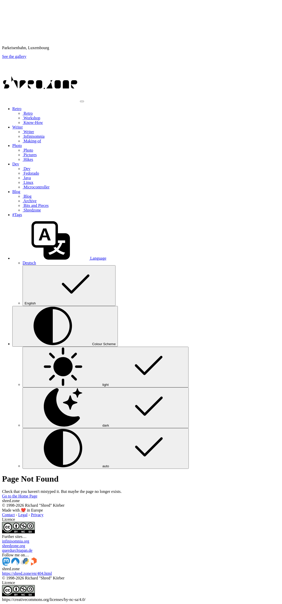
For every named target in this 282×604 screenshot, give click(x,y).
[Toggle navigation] (82, 101)
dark (106, 407)
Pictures (30, 155)
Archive (30, 201)
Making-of (32, 141)
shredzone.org (13, 546)
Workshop (31, 118)
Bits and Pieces (36, 205)
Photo (28, 150)
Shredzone (32, 210)
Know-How (33, 122)
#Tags (17, 215)
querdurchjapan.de (17, 550)
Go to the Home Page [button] (19, 496)
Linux (28, 182)
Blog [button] (16, 191)
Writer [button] (17, 127)
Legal (22, 515)
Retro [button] (17, 109)
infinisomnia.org (15, 541)
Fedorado (31, 173)
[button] (59, 258)
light (105, 367)
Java (27, 178)
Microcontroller (36, 187)
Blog (27, 196)
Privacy (37, 515)
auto (106, 448)
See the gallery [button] (14, 56)
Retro (28, 113)
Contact (8, 515)
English (69, 285)
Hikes (28, 159)
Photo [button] (17, 145)
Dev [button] (15, 164)
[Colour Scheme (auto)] (65, 326)
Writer (28, 132)
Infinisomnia (34, 136)
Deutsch (29, 263)
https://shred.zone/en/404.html (27, 573)
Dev (26, 168)
